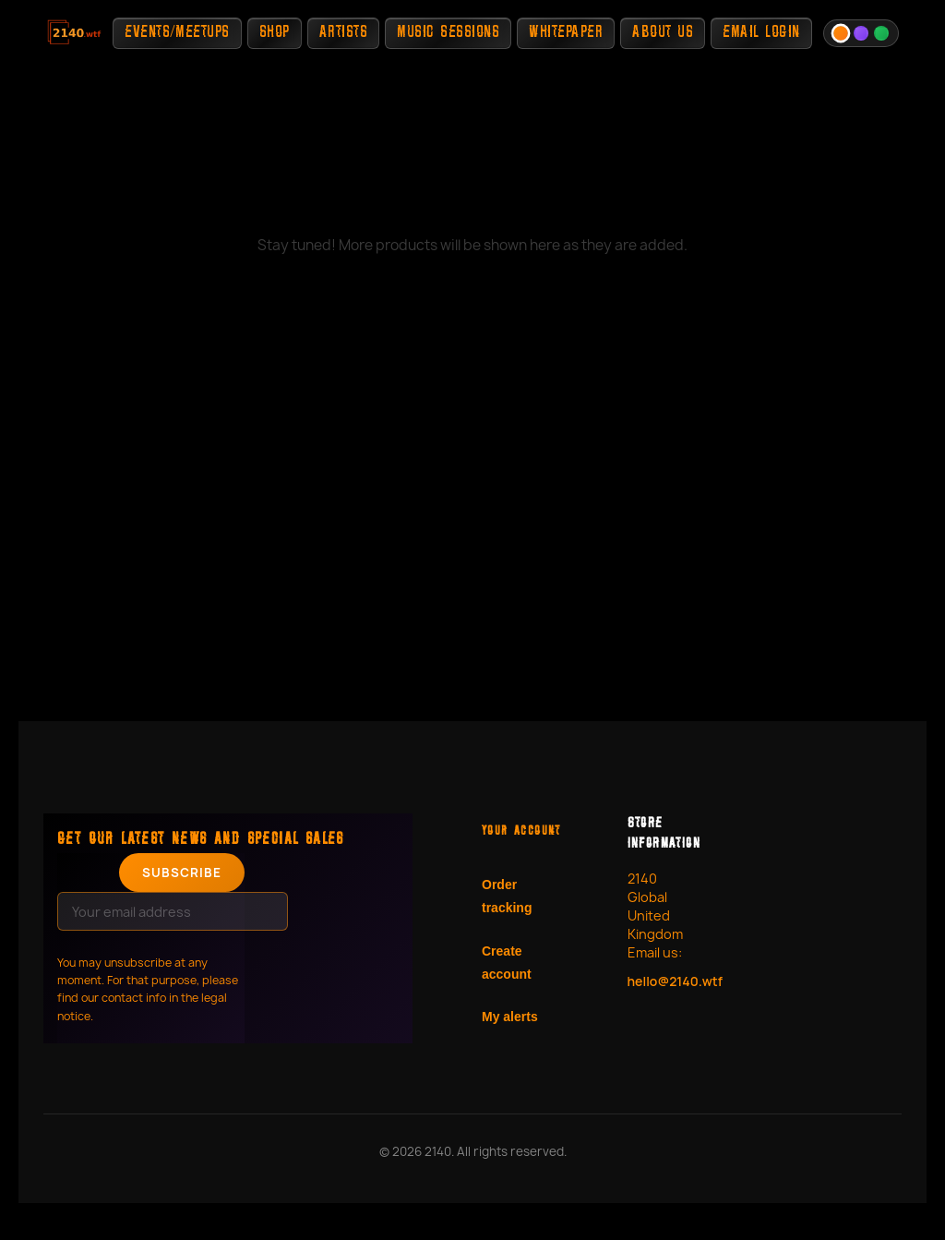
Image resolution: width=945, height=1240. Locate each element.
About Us (662, 33)
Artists (343, 33)
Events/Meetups (177, 33)
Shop (274, 33)
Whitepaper (566, 33)
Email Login (761, 33)
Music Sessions (448, 33)
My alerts (510, 1016)
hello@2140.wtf (668, 981)
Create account (507, 962)
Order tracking (507, 896)
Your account (521, 831)
